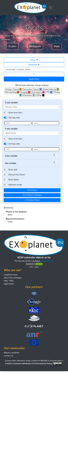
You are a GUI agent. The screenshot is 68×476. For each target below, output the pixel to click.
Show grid (12, 170)
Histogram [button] (35, 46)
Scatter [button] (12, 46)
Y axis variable (11, 129)
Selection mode (15, 185)
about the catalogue (12, 382)
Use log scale (14, 118)
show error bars (15, 113)
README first (47, 366)
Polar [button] (57, 46)
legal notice (9, 389)
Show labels (13, 180)
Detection (34, 65)
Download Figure (32, 200)
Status (34, 60)
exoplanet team (10, 379)
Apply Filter (34, 79)
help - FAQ (8, 386)
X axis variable (11, 103)
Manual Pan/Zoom (16, 175)
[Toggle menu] (50, 7)
